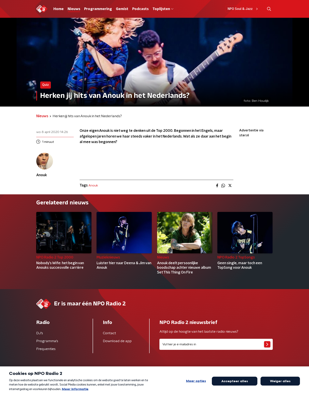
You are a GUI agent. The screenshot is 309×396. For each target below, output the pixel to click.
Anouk (93, 185)
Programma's (47, 341)
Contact (109, 333)
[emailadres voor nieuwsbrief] (216, 344)
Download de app (117, 341)
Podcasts (140, 9)
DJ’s (39, 333)
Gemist (122, 9)
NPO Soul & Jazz (243, 9)
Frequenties (46, 349)
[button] (269, 9)
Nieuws (74, 9)
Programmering (98, 9)
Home (58, 9)
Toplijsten (163, 9)
